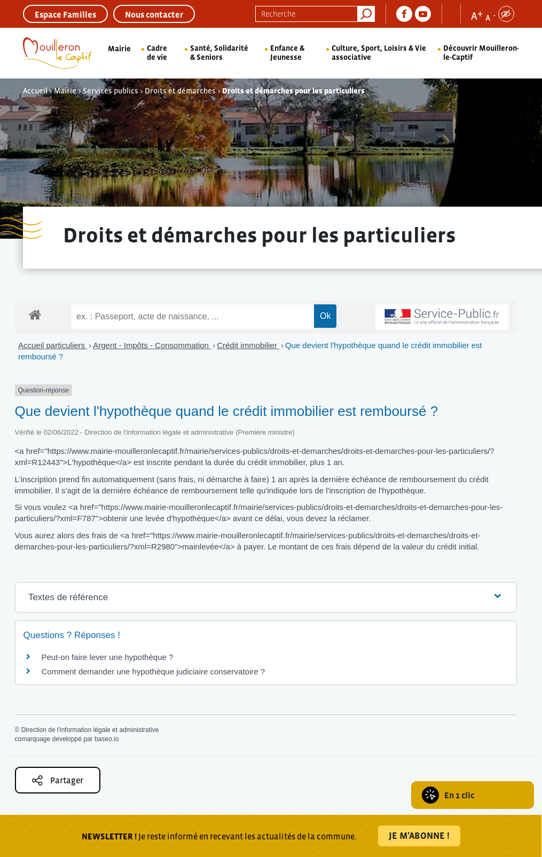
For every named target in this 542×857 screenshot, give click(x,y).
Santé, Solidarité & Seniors (219, 52)
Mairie (119, 48)
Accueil (35, 91)
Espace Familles (65, 14)
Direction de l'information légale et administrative (90, 730)
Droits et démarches (180, 91)
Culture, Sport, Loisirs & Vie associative (379, 52)
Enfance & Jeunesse (287, 52)
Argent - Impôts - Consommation (152, 345)
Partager (57, 780)
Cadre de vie (157, 52)
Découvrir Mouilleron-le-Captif (481, 52)
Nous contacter (154, 14)
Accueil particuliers (52, 345)
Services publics (110, 91)
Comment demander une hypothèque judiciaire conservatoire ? (153, 671)
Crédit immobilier (248, 345)
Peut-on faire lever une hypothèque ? (108, 657)
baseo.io (107, 739)
